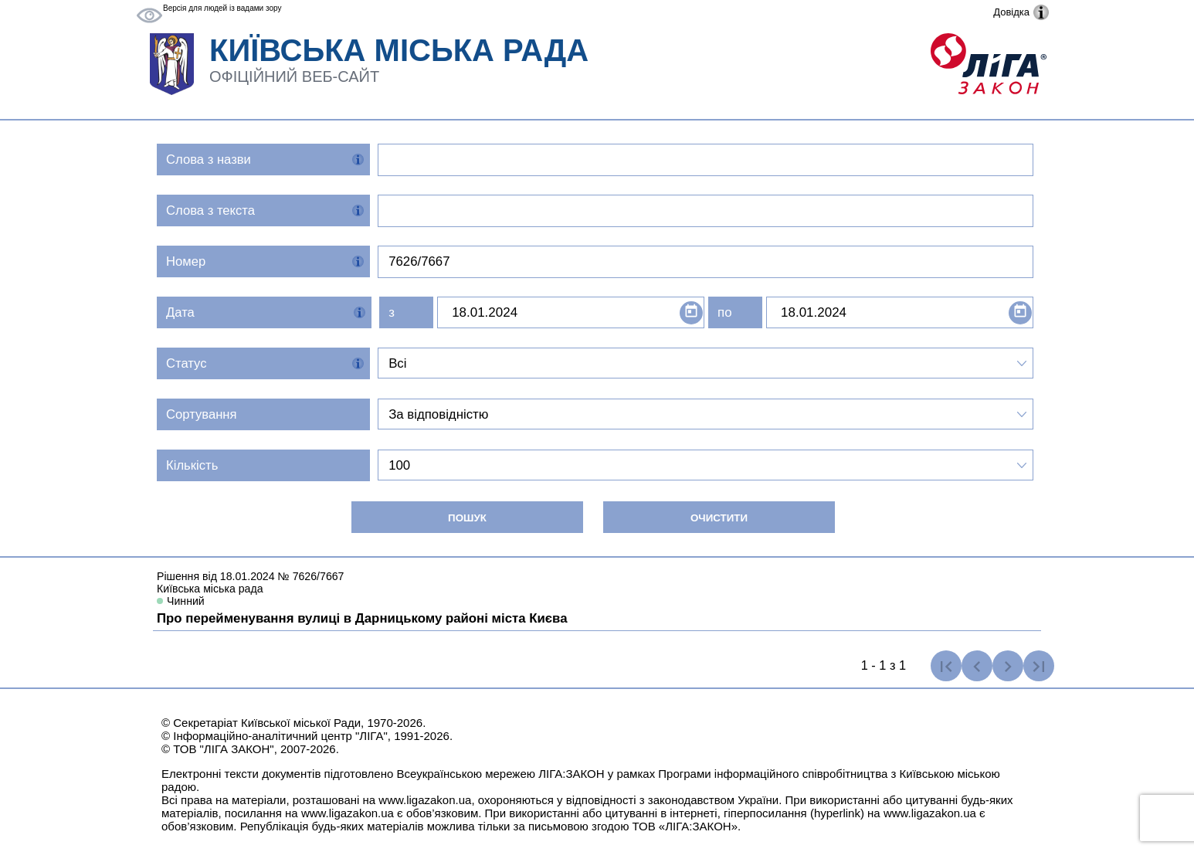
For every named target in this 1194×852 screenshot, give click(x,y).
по (724, 312)
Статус (186, 363)
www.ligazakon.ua (424, 799)
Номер (185, 261)
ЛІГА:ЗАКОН (571, 773)
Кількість (192, 465)
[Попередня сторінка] (977, 665)
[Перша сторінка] (946, 665)
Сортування (201, 414)
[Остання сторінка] (1038, 665)
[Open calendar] (691, 312)
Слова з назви (208, 159)
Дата (180, 312)
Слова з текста (210, 210)
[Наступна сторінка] (1007, 665)
